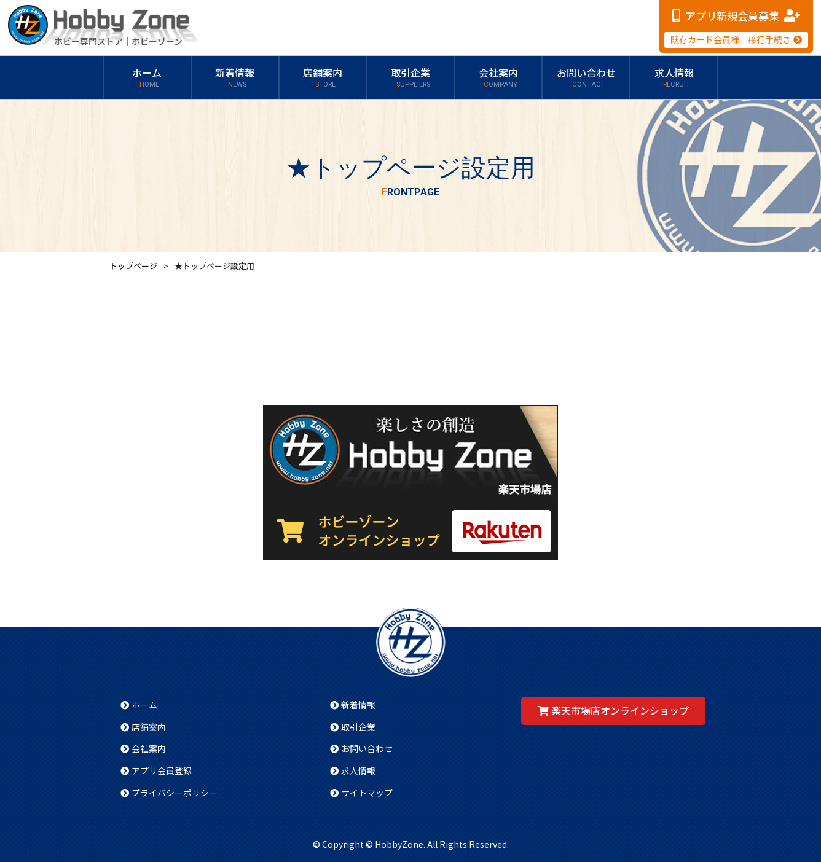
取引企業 (410, 77)
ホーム (147, 77)
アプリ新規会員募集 (732, 15)
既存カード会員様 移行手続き (730, 39)
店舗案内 (322, 77)
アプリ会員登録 (162, 770)
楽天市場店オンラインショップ (620, 710)
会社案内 (498, 77)
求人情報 (674, 77)
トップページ (133, 266)
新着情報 (234, 77)
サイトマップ (367, 792)
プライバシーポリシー (175, 792)
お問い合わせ (586, 77)
